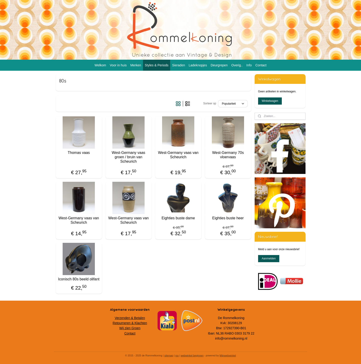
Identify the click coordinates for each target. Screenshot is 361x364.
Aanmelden (269, 258)
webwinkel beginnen (192, 355)
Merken (135, 65)
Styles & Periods (157, 65)
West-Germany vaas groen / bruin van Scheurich (128, 157)
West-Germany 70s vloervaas (228, 155)
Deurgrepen (219, 65)
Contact (260, 65)
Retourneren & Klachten (130, 323)
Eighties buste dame (178, 218)
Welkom (100, 65)
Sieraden (178, 65)
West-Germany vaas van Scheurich (178, 155)
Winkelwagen (270, 101)
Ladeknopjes (198, 65)
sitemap (168, 355)
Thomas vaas (79, 153)
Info (249, 65)
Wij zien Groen (129, 328)
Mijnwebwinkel (228, 355)
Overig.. (237, 65)
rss (177, 355)
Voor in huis (118, 65)
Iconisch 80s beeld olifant (78, 279)
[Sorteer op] (232, 103)
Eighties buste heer (228, 218)
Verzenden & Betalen (130, 318)
